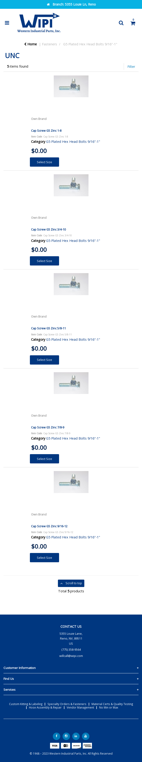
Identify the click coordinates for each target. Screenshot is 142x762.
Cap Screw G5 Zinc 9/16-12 (49, 526)
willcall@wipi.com (71, 656)
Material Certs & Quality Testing (112, 704)
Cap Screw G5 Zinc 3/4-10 (48, 229)
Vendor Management (80, 707)
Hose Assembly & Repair (45, 707)
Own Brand (39, 119)
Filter (131, 66)
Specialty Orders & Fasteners (66, 704)
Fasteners (49, 44)
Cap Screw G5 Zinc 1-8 (46, 130)
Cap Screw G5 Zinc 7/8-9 (47, 427)
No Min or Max (108, 707)
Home (30, 44)
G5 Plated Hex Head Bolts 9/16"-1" (90, 44)
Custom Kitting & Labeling (25, 704)
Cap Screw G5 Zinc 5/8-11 (48, 328)
